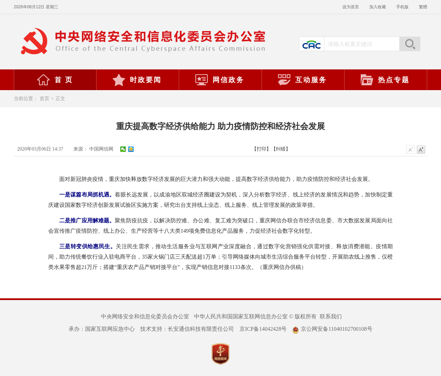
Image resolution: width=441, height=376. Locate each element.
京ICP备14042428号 (263, 329)
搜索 (409, 44)
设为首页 (350, 6)
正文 (60, 98)
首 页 (55, 79)
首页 (44, 98)
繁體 (423, 6)
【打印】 (261, 149)
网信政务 (219, 79)
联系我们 (331, 316)
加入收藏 (377, 6)
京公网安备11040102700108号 (332, 329)
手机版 (402, 6)
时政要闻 (137, 79)
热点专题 (385, 79)
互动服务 (302, 79)
